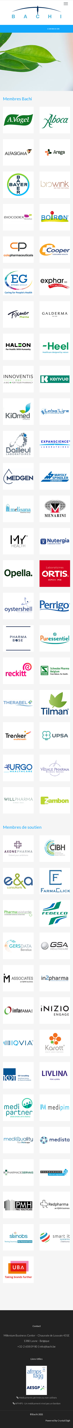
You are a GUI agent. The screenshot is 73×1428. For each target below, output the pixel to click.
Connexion (53, 29)
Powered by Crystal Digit (58, 1420)
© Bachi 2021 (36, 1414)
